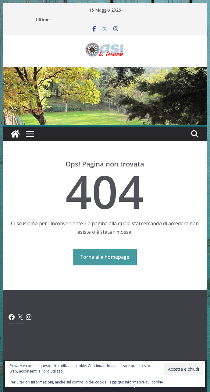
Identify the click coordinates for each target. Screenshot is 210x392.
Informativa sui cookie (144, 382)
